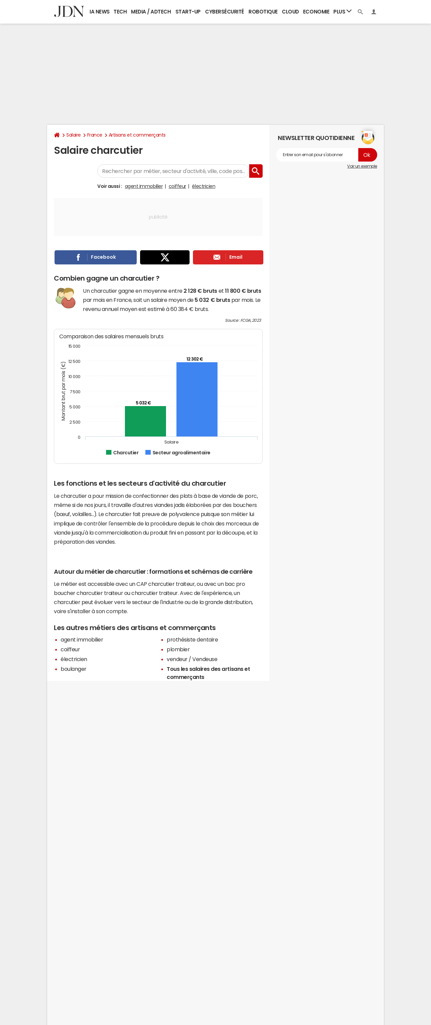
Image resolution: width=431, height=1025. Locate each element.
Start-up (188, 11)
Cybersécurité (224, 11)
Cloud (290, 11)
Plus (342, 11)
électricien (203, 186)
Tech (120, 11)
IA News (100, 11)
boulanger (74, 669)
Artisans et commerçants (137, 135)
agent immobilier (144, 186)
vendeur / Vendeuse (192, 659)
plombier (178, 649)
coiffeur (177, 186)
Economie (316, 11)
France (94, 135)
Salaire (73, 135)
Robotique (263, 11)
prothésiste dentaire (192, 639)
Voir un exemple (362, 166)
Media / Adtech (151, 11)
